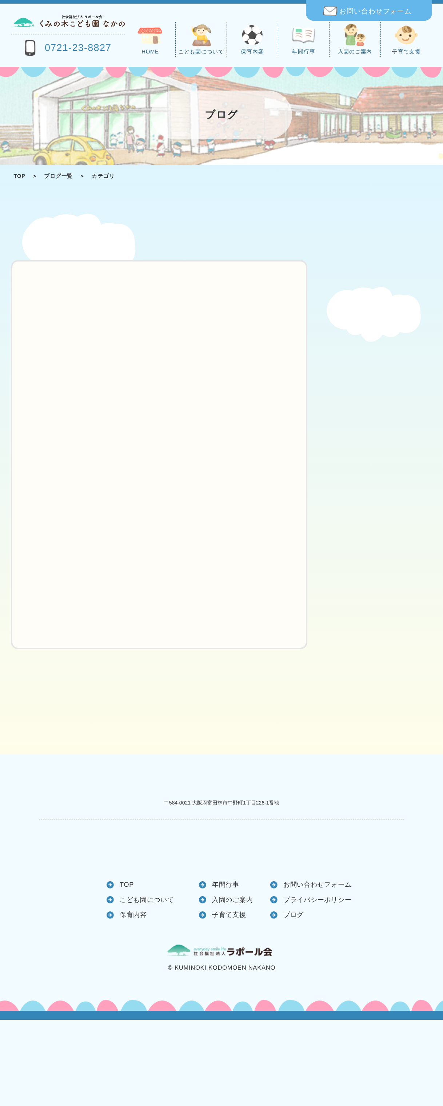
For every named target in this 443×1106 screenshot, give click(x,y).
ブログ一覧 (58, 176)
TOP (19, 176)
